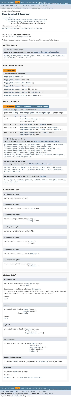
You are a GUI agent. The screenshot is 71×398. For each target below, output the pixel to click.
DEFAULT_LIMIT (29, 55)
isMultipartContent (45, 147)
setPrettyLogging (27, 153)
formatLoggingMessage (28, 113)
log (58, 149)
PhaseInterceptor (27, 28)
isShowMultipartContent (45, 149)
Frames (24, 5)
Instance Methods (24, 106)
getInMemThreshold (35, 145)
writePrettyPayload (23, 156)
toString (61, 180)
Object (43, 176)
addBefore (25, 167)
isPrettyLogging (10, 149)
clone (6, 180)
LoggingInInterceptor (12, 76)
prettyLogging (9, 57)
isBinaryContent (10, 147)
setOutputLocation (11, 153)
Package (11, 2)
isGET (49, 169)
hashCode (37, 180)
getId (24, 169)
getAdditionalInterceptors (50, 167)
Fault (28, 285)
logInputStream (26, 127)
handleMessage (25, 119)
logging (23, 124)
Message (43, 19)
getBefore (16, 169)
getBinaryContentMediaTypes (15, 145)
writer (28, 57)
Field (15, 8)
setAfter (7, 171)
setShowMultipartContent (32, 154)
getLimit (47, 145)
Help (45, 2)
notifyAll (53, 180)
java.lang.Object (8, 18)
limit (39, 55)
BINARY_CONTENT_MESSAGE (13, 55)
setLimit (47, 151)
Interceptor (6, 28)
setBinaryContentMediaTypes (15, 151)
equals (12, 180)
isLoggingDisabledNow (26, 147)
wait (5, 182)
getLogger (24, 116)
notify (44, 180)
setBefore (16, 171)
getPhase (31, 169)
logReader (24, 132)
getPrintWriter (58, 145)
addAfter (7, 167)
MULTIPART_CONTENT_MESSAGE (53, 55)
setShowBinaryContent (12, 154)
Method (27, 8)
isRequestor (58, 169)
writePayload (58, 154)
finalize (20, 180)
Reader (45, 132)
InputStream (52, 127)
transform (48, 154)
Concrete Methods (41, 106)
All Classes (43, 5)
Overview (4, 2)
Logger (15, 116)
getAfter (7, 169)
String (24, 86)
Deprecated (33, 2)
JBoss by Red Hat (17, 396)
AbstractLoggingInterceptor (20, 36)
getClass (28, 180)
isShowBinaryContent (26, 149)
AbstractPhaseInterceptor (41, 164)
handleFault (41, 169)
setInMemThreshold (35, 151)
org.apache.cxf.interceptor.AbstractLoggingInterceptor (27, 21)
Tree (26, 2)
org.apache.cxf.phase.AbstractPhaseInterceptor (22, 19)
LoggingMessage (44, 113)
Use (22, 2)
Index (40, 2)
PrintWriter (27, 83)
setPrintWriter (41, 153)
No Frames (31, 5)
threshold (20, 57)
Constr (20, 8)
